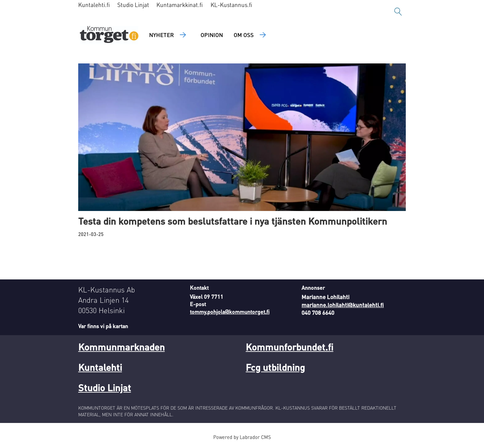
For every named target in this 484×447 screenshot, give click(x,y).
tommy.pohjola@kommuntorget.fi (229, 311)
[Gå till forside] (109, 35)
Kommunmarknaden (121, 347)
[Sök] (398, 11)
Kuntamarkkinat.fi (179, 4)
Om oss (244, 34)
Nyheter (161, 34)
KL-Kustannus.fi (231, 4)
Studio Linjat (133, 4)
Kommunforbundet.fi (289, 347)
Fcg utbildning (275, 367)
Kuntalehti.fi (94, 4)
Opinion (212, 34)
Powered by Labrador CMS (242, 437)
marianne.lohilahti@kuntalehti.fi (342, 304)
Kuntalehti (100, 367)
